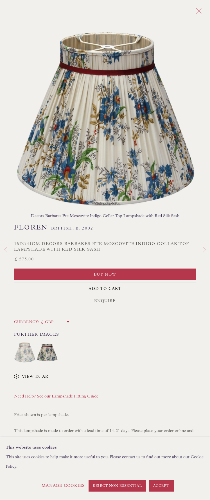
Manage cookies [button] (63, 486)
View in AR (31, 377)
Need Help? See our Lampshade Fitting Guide (56, 396)
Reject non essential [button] (117, 486)
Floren (31, 227)
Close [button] (197, 12)
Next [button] (204, 250)
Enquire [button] (105, 301)
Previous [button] (5, 250)
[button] (24, 352)
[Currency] (55, 322)
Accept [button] (161, 486)
